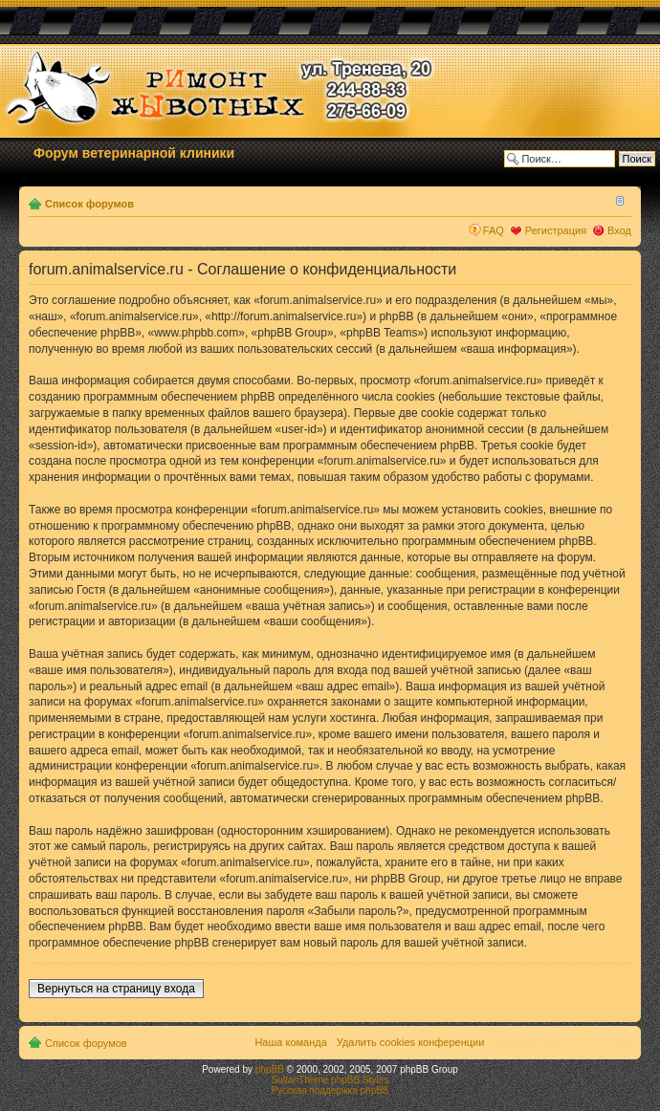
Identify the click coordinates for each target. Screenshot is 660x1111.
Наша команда (290, 1042)
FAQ (493, 230)
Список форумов (89, 203)
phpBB (269, 1069)
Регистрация (555, 230)
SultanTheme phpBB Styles (330, 1080)
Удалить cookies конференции (411, 1042)
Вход (619, 230)
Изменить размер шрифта (617, 199)
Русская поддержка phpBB (329, 1090)
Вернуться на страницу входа (116, 988)
